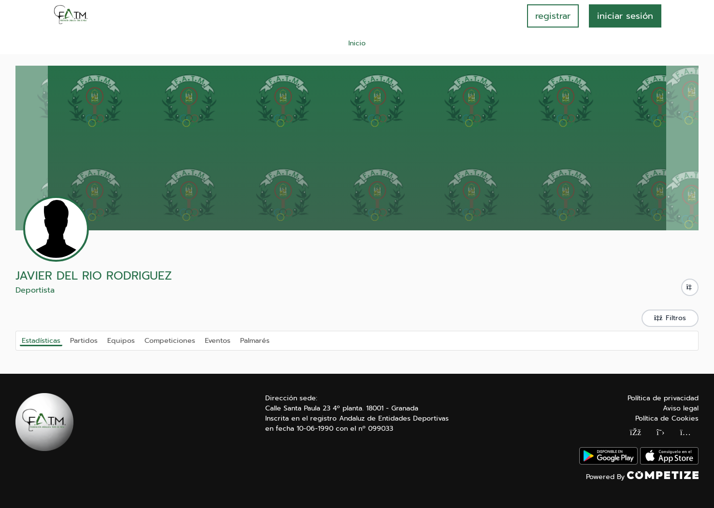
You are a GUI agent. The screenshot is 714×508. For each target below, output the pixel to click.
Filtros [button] (670, 318)
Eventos (217, 340)
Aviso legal (681, 408)
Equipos (121, 340)
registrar (553, 16)
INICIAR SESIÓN (625, 16)
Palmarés (255, 340)
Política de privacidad (663, 398)
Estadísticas (41, 340)
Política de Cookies (667, 418)
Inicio (357, 43)
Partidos (84, 340)
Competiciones (169, 340)
